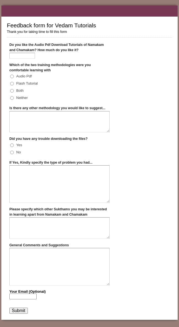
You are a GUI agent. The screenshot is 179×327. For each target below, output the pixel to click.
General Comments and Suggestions (39, 245)
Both (20, 90)
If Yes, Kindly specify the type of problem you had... (51, 162)
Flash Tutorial (27, 83)
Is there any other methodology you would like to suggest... (57, 108)
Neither (22, 98)
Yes (19, 145)
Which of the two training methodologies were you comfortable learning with (50, 67)
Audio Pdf (24, 76)
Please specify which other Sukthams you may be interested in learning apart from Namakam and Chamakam (58, 211)
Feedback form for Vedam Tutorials (89, 11)
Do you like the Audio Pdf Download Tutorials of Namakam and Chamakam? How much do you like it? (56, 47)
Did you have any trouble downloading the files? (48, 139)
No (18, 152)
